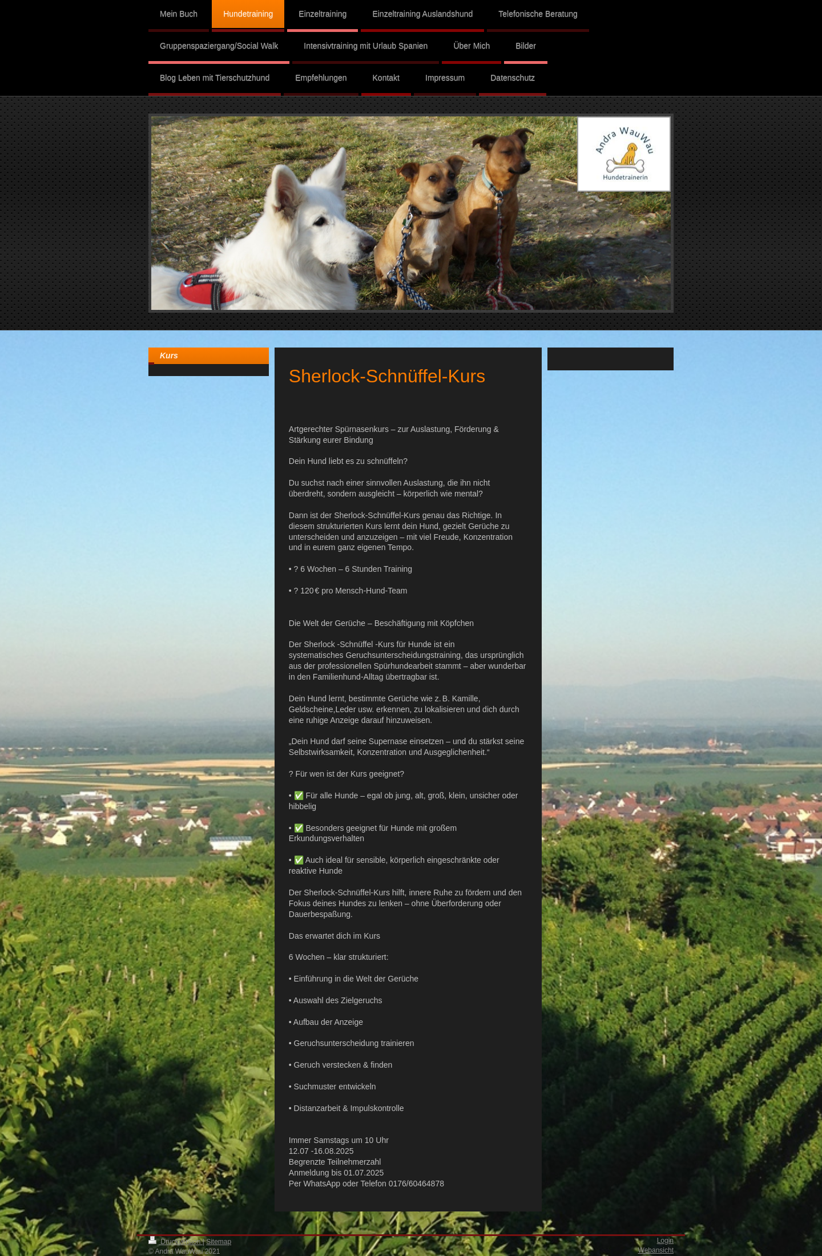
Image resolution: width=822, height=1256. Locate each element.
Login (665, 1241)
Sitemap (218, 1242)
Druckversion (175, 1242)
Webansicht (656, 1250)
